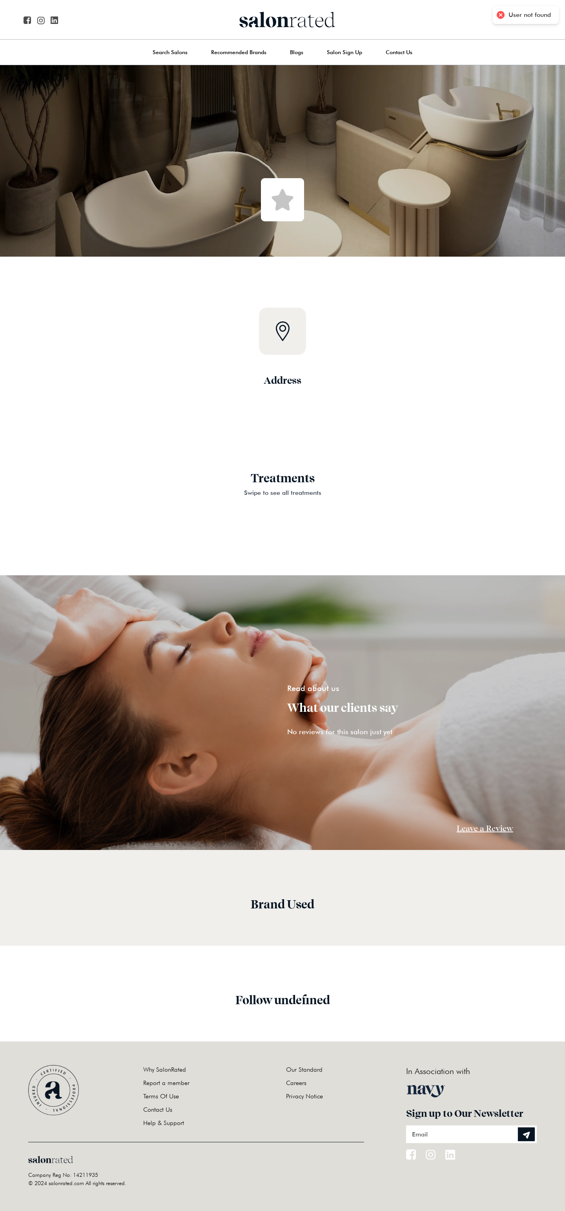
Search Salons (170, 52)
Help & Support (163, 1123)
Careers (296, 1083)
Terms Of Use (161, 1096)
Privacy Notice (304, 1096)
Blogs (296, 52)
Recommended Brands (238, 52)
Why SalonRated (164, 1069)
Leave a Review (485, 828)
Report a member (166, 1083)
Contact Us (399, 52)
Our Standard (304, 1069)
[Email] (471, 1134)
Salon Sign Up (344, 52)
